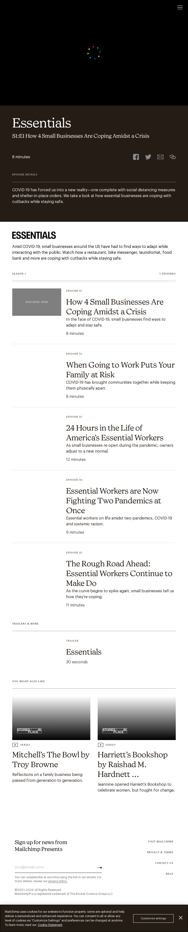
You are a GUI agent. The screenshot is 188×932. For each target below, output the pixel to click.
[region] (94, 918)
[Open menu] (180, 7)
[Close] (181, 918)
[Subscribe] (99, 867)
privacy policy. (57, 881)
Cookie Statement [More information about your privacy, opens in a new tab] (50, 924)
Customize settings (153, 918)
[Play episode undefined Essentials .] (94, 652)
